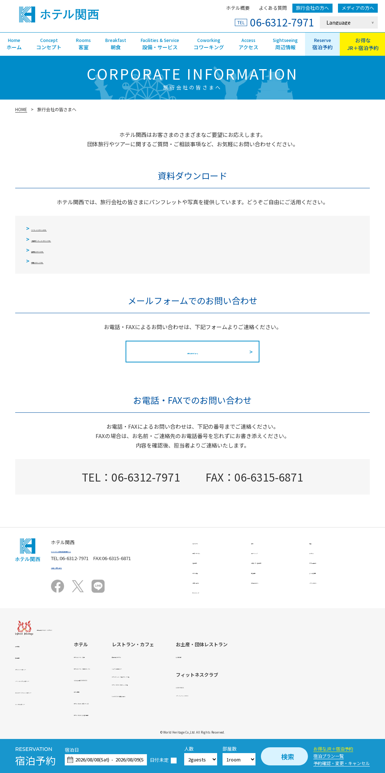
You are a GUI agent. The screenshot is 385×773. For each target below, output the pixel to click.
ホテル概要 (238, 7)
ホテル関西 (136, 690)
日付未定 (159, 760)
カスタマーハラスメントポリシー (50, 691)
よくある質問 (273, 7)
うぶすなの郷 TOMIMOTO (151, 679)
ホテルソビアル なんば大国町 (155, 713)
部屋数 (230, 749)
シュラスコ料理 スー (238, 667)
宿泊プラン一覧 (328, 756)
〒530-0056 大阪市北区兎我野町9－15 (91, 550)
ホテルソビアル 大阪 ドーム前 (156, 702)
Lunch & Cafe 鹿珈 (244, 695)
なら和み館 (319, 655)
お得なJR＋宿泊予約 (333, 748)
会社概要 (24, 645)
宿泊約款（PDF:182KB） (61, 250)
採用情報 (24, 656)
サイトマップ (206, 591)
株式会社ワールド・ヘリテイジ (70, 628)
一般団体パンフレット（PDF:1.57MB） (79, 239)
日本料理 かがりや (235, 655)
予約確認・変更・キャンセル (341, 763)
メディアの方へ (358, 7)
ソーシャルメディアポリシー (45, 679)
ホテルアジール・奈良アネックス (159, 667)
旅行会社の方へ (312, 7)
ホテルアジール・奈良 (147, 655)
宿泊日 (72, 750)
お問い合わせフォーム (192, 352)
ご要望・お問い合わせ (74, 566)
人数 (189, 749)
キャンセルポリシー (36, 703)
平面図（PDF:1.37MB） (59, 261)
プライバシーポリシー (38, 668)
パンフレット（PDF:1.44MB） (68, 228)
